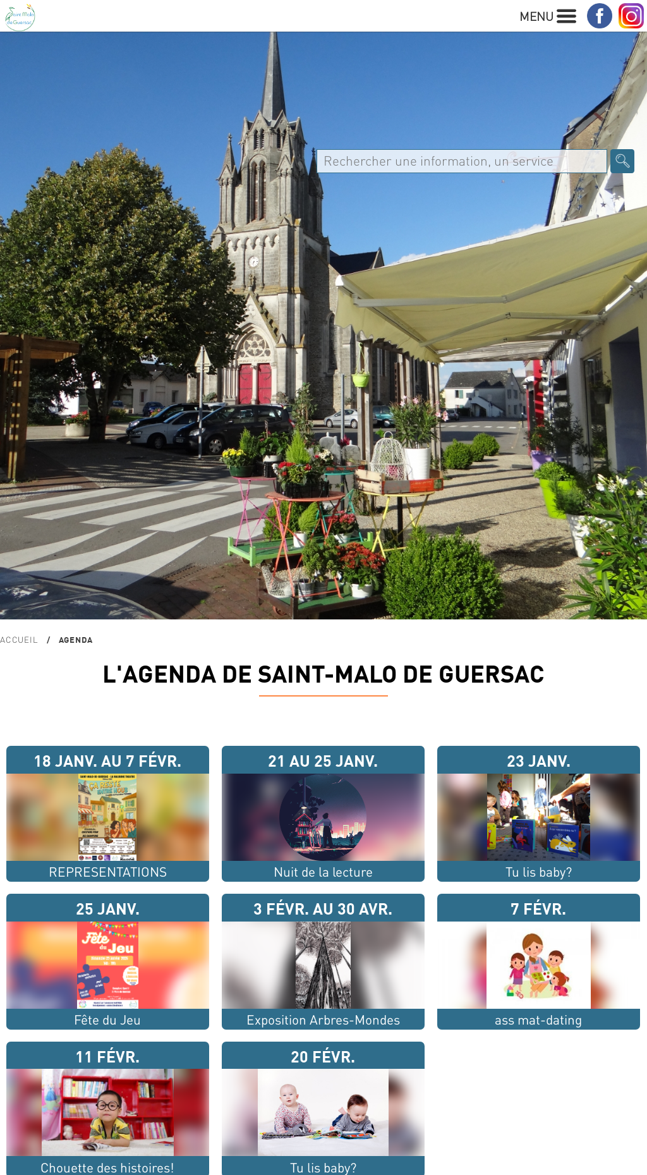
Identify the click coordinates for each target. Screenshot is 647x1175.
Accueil (19, 639)
